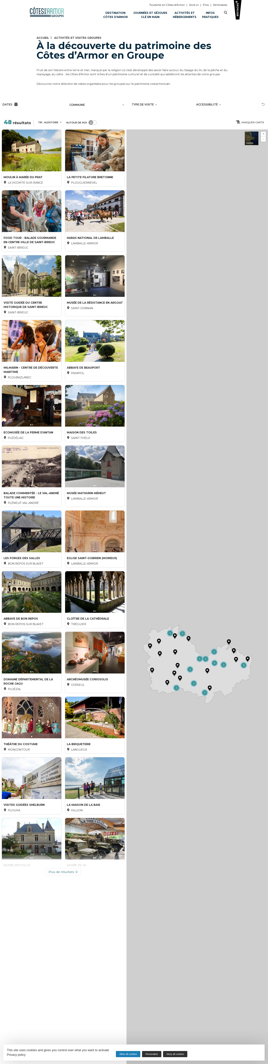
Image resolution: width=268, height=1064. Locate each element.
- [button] (263, 139)
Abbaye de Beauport (83, 376)
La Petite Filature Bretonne (90, 177)
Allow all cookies (128, 1054)
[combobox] (92, 104)
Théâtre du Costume (21, 771)
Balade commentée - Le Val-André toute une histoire (31, 509)
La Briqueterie (79, 771)
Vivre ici (194, 4)
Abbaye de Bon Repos (21, 639)
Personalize (151, 1054)
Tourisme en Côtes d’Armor (167, 4)
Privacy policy (16, 1054)
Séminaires (220, 4)
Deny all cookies (175, 1054)
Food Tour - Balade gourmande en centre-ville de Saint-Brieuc (30, 243)
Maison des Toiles (82, 444)
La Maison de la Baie (83, 835)
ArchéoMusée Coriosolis (87, 703)
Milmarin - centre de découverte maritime (31, 378)
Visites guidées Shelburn (24, 835)
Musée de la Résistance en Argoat (95, 309)
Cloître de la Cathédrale (88, 639)
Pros (206, 4)
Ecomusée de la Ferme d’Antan (28, 444)
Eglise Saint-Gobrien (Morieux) (92, 575)
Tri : (50, 122)
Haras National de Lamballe (90, 241)
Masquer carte (250, 122)
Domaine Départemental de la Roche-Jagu (28, 705)
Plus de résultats (63, 905)
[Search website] (225, 13)
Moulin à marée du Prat (23, 177)
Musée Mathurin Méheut (86, 508)
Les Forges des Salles (22, 575)
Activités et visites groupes (77, 37)
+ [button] (263, 134)
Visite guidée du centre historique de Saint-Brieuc (26, 310)
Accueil (43, 37)
